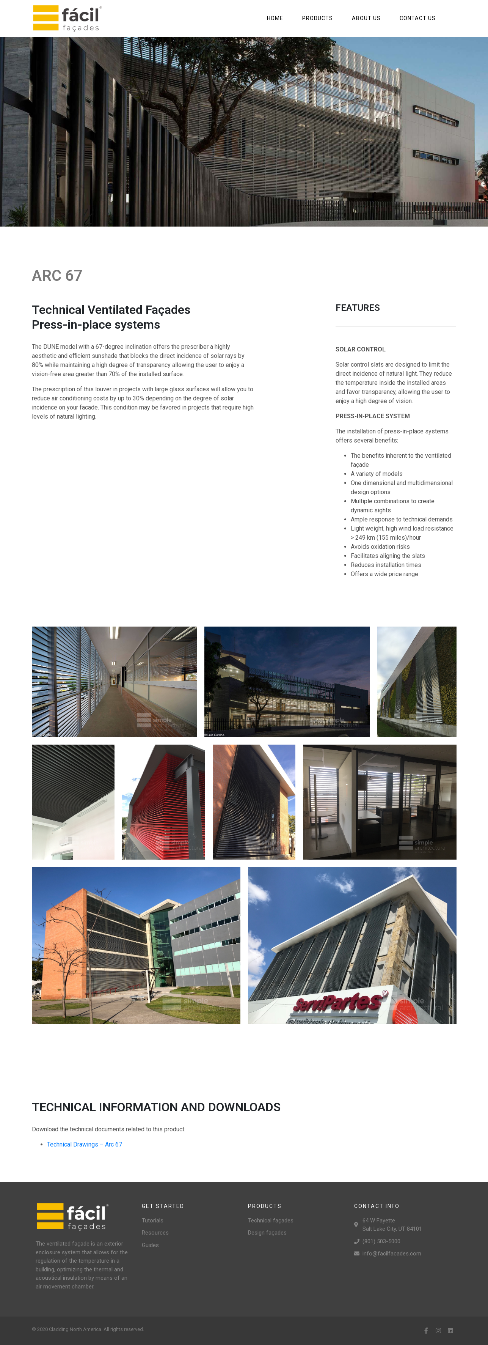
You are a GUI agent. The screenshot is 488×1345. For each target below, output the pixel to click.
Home (275, 18)
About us (366, 18)
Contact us (418, 18)
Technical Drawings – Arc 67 (84, 1144)
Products (317, 18)
